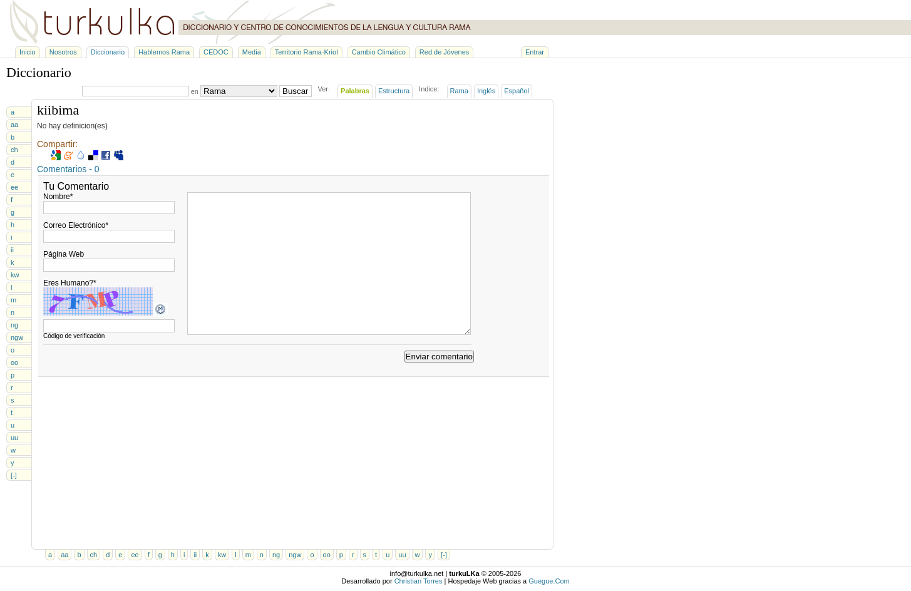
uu (14, 437)
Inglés (486, 91)
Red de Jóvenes (444, 52)
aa (14, 124)
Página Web (63, 254)
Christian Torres (418, 581)
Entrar (534, 52)
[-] (14, 475)
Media (251, 52)
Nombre (58, 196)
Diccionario (108, 52)
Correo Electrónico (75, 225)
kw (15, 275)
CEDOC (216, 52)
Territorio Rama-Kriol (306, 52)
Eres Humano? (69, 283)
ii (12, 250)
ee (14, 187)
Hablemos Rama (164, 52)
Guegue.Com (548, 581)
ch (14, 149)
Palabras (355, 91)
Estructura (393, 91)
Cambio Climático (379, 52)
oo (14, 362)
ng (14, 325)
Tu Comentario (76, 186)
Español (516, 91)
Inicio (27, 52)
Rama (459, 91)
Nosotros (63, 52)
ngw (17, 337)
